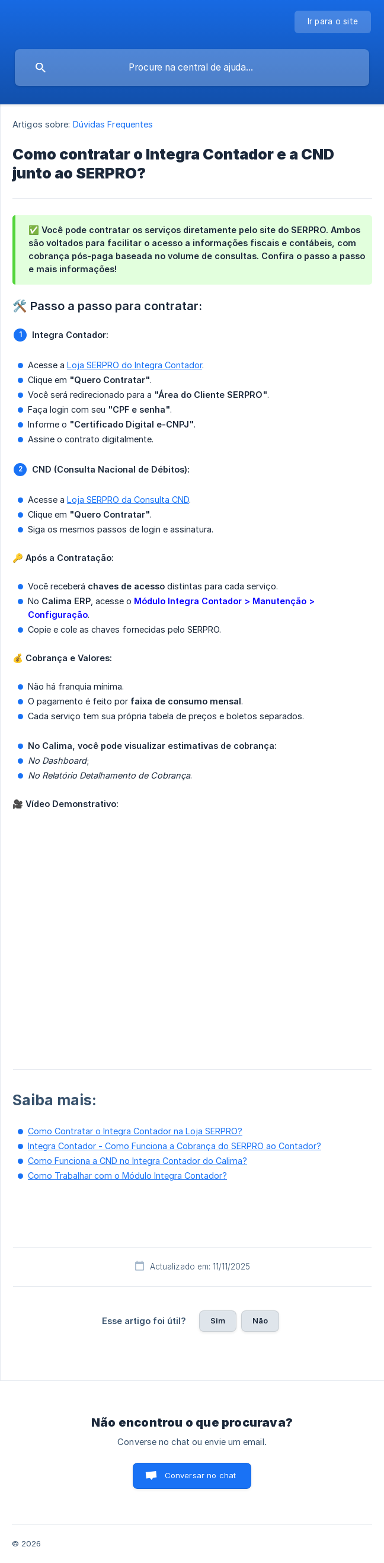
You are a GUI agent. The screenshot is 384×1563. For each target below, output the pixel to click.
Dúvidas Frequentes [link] (113, 124)
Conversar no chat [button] (200, 1475)
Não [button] (260, 1320)
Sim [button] (217, 1320)
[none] (333, 22)
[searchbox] (192, 67)
